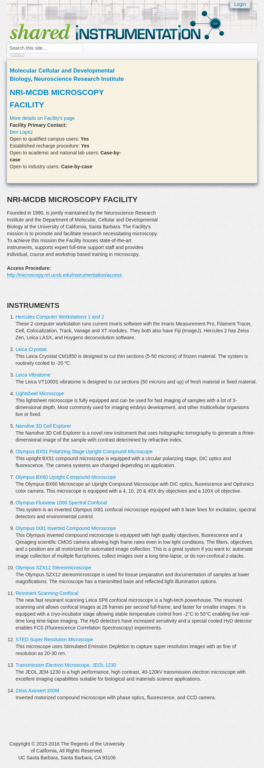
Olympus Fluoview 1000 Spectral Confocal (61, 502)
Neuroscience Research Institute (79, 79)
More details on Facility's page (42, 118)
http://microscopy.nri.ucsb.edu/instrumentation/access (64, 275)
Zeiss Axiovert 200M (37, 690)
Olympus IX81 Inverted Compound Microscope (66, 528)
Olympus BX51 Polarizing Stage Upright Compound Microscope (84, 451)
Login (240, 4)
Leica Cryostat (31, 349)
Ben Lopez (21, 132)
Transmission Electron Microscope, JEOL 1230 (66, 665)
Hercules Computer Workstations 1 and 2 (60, 317)
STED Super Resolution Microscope (54, 639)
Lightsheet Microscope (40, 393)
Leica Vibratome (33, 375)
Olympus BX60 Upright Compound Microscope (66, 477)
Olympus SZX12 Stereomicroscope (53, 567)
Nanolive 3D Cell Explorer (43, 426)
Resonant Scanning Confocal (47, 593)
